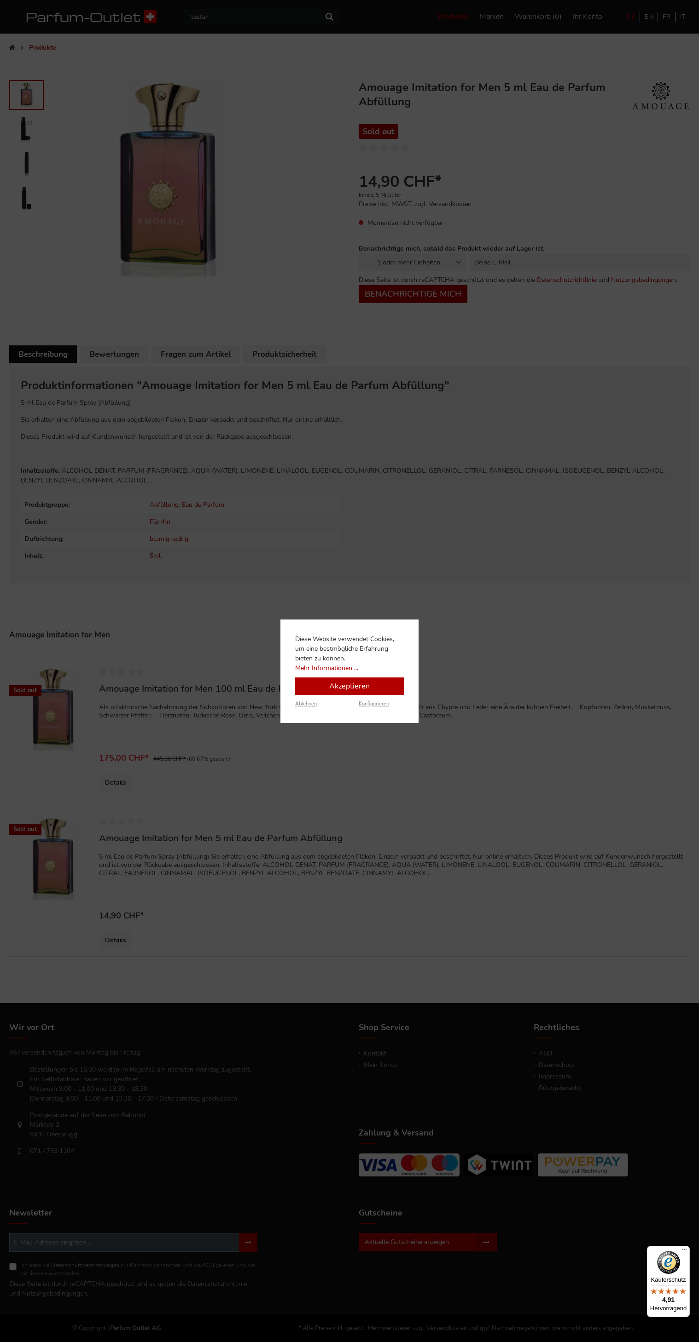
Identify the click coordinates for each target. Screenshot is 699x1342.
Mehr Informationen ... (326, 668)
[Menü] (684, 1251)
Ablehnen (306, 703)
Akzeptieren (349, 686)
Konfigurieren (374, 703)
